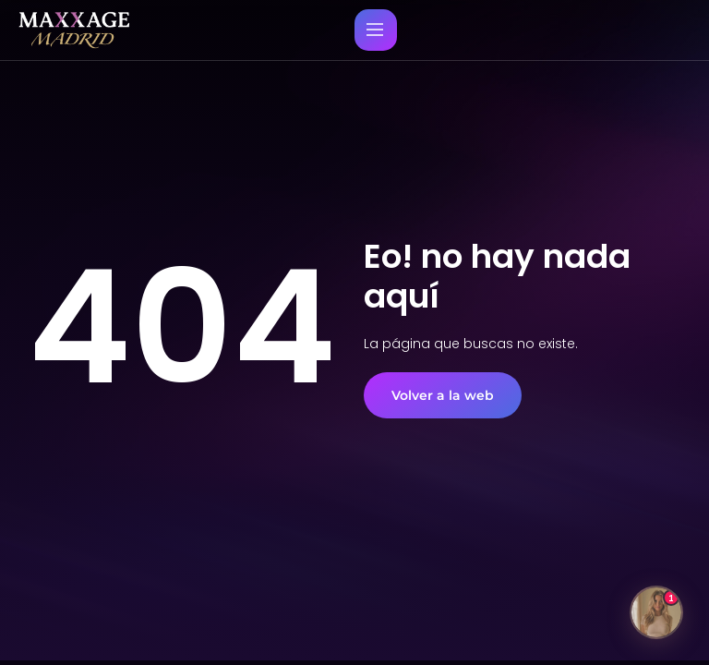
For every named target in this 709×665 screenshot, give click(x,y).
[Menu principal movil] (375, 29)
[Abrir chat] (656, 612)
